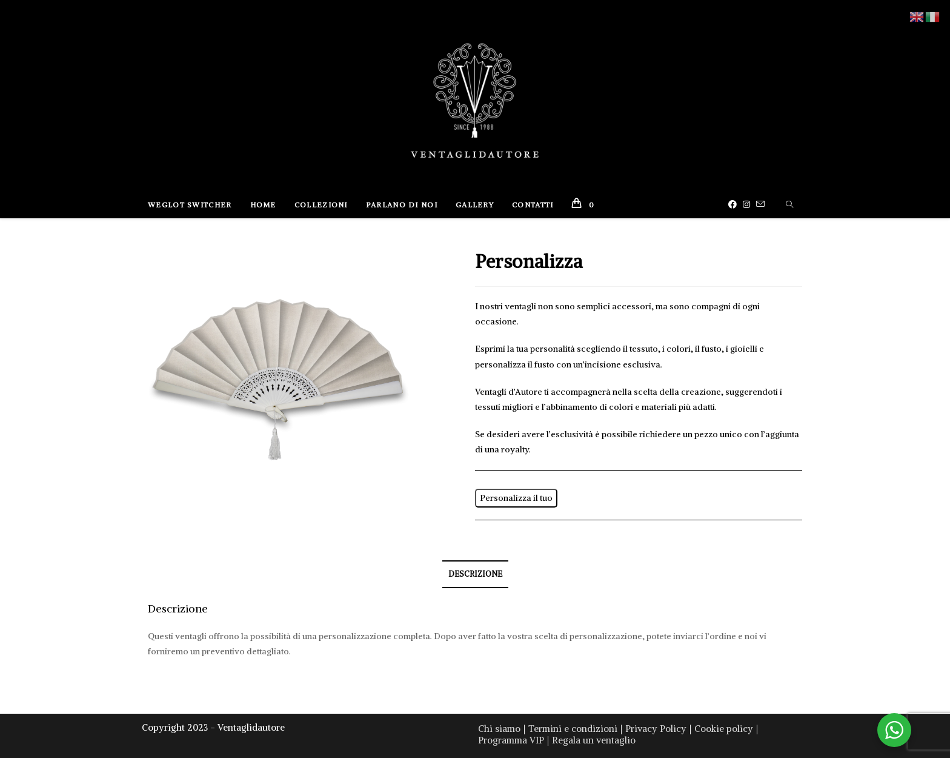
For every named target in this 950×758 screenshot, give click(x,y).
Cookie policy (723, 728)
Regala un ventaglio (594, 740)
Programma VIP (511, 740)
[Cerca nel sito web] (789, 205)
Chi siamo (499, 728)
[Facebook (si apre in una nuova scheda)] (735, 204)
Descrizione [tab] (475, 574)
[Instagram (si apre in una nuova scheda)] (749, 204)
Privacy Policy (655, 728)
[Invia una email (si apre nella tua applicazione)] (763, 204)
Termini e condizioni (572, 728)
